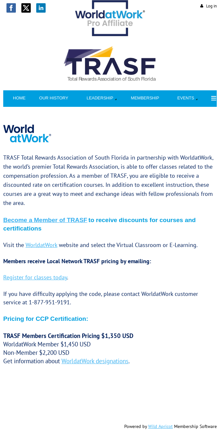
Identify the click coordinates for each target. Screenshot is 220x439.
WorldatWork (41, 245)
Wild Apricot (160, 426)
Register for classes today (35, 277)
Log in (211, 6)
